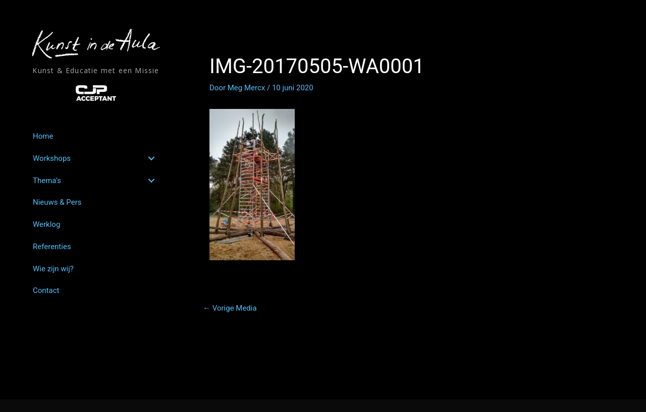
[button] (151, 158)
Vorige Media (230, 308)
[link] (95, 136)
